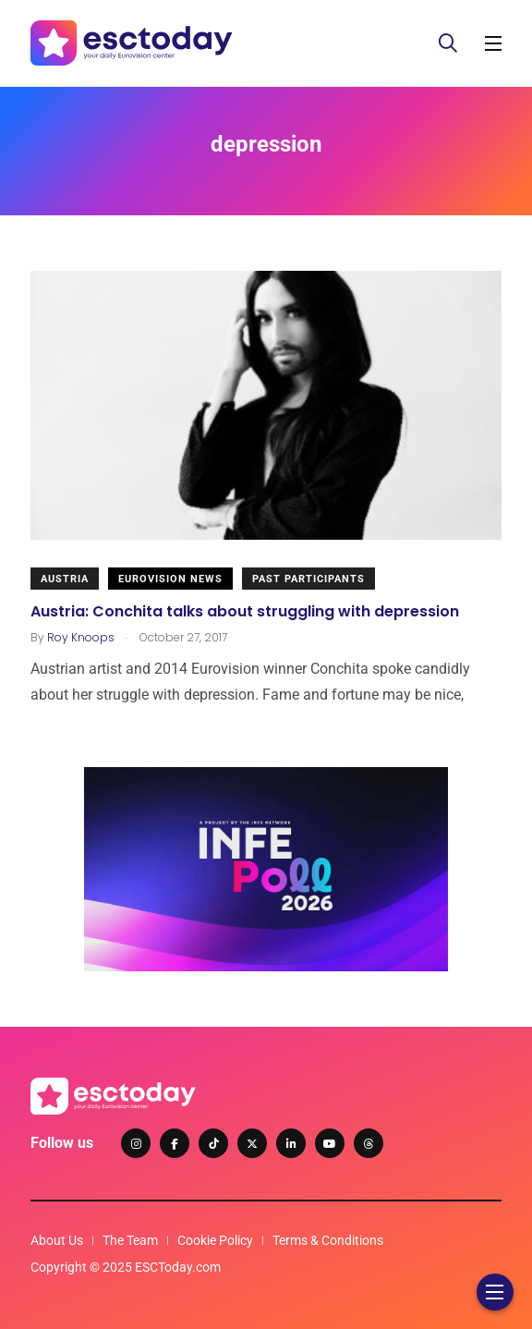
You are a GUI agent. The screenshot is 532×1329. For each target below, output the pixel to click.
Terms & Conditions (327, 1240)
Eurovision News (170, 579)
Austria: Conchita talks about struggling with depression (244, 610)
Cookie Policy (215, 1240)
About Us (56, 1240)
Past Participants (308, 579)
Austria (65, 579)
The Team (130, 1240)
